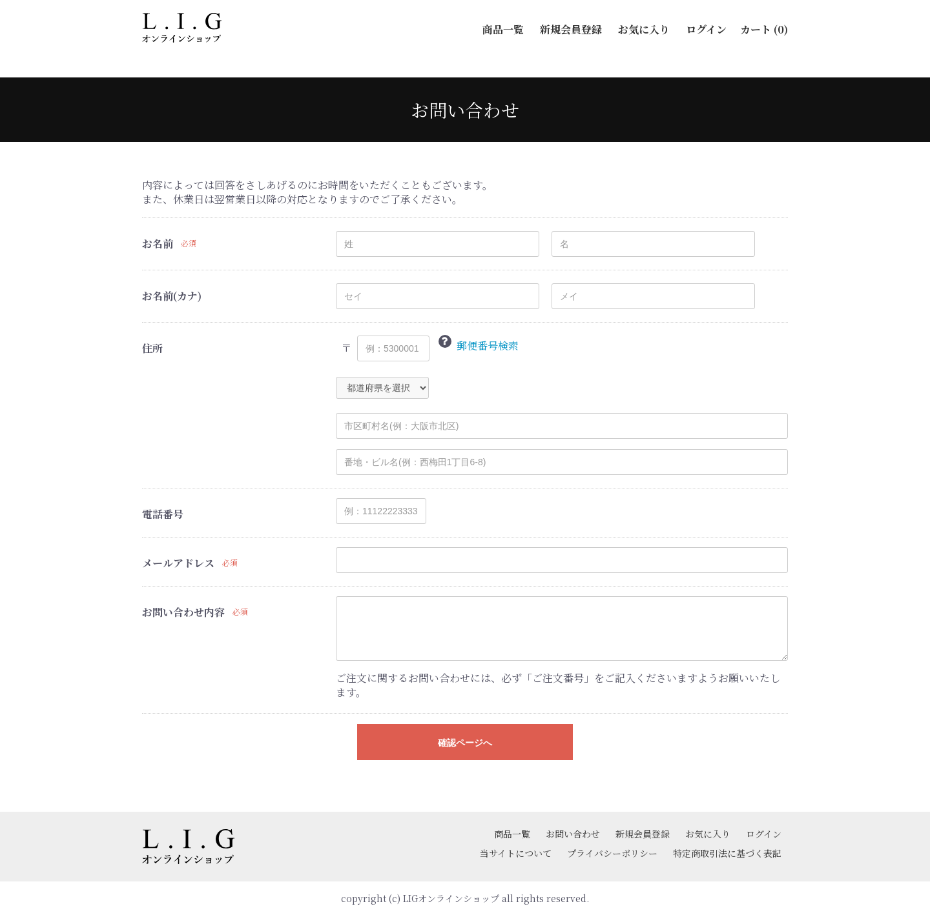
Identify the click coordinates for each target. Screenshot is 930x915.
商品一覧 (512, 833)
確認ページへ (465, 743)
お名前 (157, 244)
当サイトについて (516, 853)
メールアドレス (178, 563)
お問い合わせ (573, 833)
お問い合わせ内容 (183, 612)
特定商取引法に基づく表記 (727, 853)
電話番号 (162, 514)
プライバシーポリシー (612, 853)
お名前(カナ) (172, 296)
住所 (152, 348)
